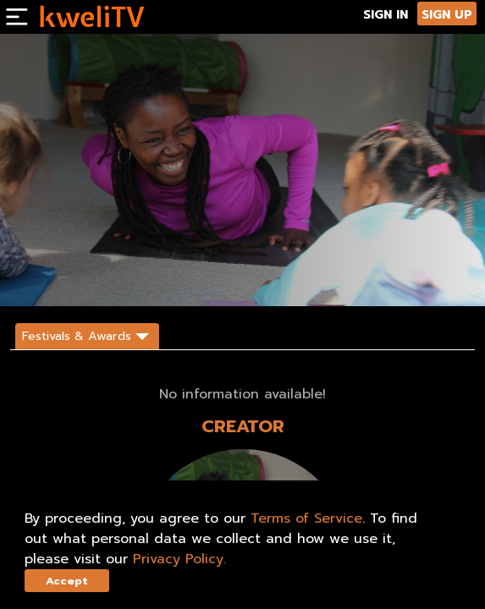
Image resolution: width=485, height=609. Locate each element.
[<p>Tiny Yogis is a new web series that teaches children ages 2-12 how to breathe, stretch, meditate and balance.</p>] (175, 230)
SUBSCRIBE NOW (52, 278)
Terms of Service (306, 518)
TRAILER (127, 278)
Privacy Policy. (179, 559)
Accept (67, 581)
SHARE (178, 278)
